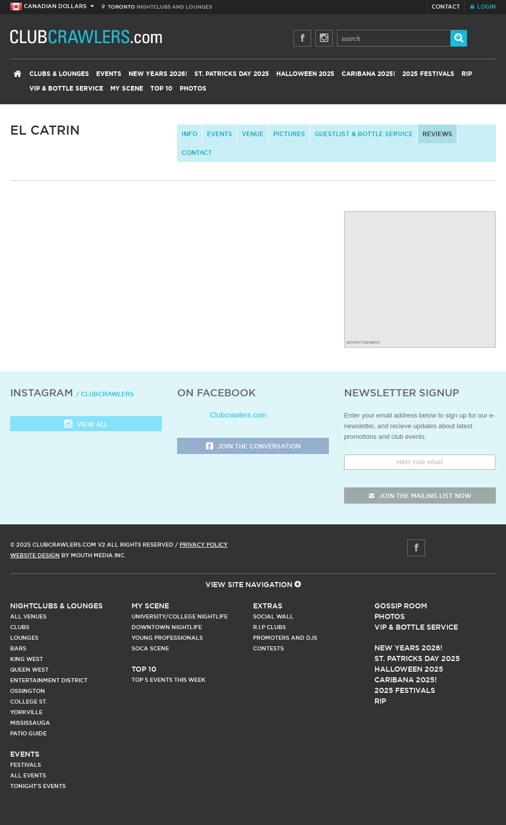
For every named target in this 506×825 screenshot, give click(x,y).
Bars (18, 648)
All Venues (28, 616)
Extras (267, 606)
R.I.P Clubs (269, 627)
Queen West (29, 670)
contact (197, 152)
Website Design (35, 555)
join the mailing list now (420, 495)
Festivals (25, 765)
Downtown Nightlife (167, 627)
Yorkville (26, 712)
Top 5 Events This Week (168, 680)
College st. (28, 701)
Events (108, 74)
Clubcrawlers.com (238, 415)
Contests (268, 648)
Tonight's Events (38, 786)
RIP (466, 74)
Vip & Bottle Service (416, 627)
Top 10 (161, 89)
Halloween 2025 (305, 74)
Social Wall (273, 616)
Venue (253, 134)
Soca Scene (150, 648)
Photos (193, 89)
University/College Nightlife (180, 616)
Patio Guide (28, 733)
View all (86, 425)
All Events (28, 775)
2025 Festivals (428, 74)
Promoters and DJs (285, 638)
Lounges (24, 638)
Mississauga (30, 723)
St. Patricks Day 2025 (231, 74)
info (189, 134)
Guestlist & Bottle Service (364, 134)
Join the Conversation (253, 446)
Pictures (289, 134)
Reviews (437, 134)
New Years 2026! (158, 74)
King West (26, 659)
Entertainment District (49, 680)
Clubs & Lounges (59, 74)
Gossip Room (400, 606)
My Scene (126, 89)
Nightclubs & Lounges (56, 606)
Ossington (27, 691)
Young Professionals (167, 638)
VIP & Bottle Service (66, 89)
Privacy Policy (204, 545)
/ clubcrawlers (105, 394)
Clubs (19, 627)
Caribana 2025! (368, 74)
